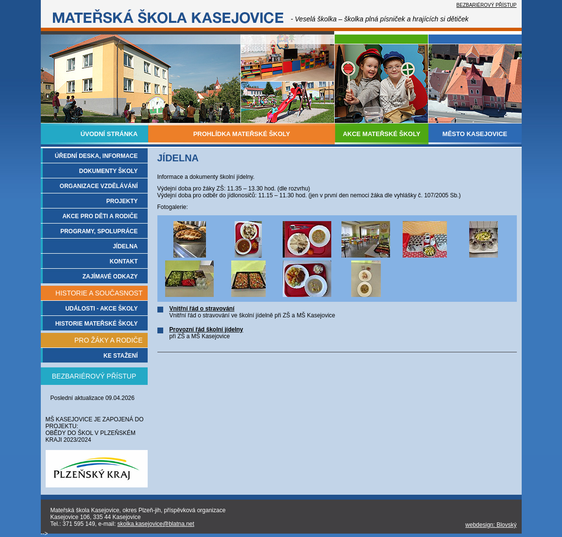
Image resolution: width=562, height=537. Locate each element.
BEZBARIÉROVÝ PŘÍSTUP (487, 5)
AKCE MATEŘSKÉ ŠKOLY (382, 134)
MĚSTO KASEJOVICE (475, 134)
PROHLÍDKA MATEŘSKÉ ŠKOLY (241, 134)
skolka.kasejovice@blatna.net (156, 523)
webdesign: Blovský (490, 524)
